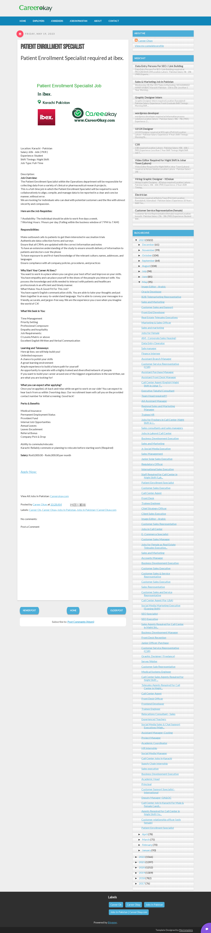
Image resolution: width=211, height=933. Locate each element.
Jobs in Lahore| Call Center (156, 433)
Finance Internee (150, 353)
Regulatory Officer (152, 464)
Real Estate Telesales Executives (159, 317)
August (146, 265)
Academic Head (150, 779)
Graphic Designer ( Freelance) (158, 656)
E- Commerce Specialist (154, 534)
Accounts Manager (152, 557)
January (146, 850)
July (144, 271)
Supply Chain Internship (154, 763)
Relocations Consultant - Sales (158, 713)
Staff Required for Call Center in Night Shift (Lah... (159, 476)
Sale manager (148, 348)
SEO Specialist (149, 613)
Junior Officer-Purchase (155, 642)
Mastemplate (186, 930)
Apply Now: (29, 472)
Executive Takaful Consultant (157, 390)
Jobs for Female (150, 332)
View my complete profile (149, 45)
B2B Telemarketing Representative (161, 296)
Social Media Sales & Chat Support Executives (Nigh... (160, 726)
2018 (142, 878)
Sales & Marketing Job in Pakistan (154, 81)
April (145, 834)
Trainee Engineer (150, 503)
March (146, 839)
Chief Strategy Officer (154, 508)
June (144, 276)
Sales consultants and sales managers (162, 427)
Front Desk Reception (153, 637)
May (144, 281)
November (148, 250)
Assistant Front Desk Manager (158, 377)
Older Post (116, 610)
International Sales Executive (157, 469)
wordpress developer (147, 113)
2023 (142, 239)
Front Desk (147, 498)
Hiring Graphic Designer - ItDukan (154, 179)
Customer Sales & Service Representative (155, 575)
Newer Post (29, 610)
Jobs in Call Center (152, 529)
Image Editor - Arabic (153, 286)
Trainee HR (147, 414)
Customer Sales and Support (157, 307)
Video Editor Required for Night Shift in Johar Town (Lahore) (160, 162)
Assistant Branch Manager (156, 358)
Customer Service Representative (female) (158, 210)
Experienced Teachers (153, 719)
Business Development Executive (160, 438)
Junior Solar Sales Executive (156, 458)
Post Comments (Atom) (80, 621)
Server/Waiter (149, 661)
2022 (142, 856)
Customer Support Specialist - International (158, 791)
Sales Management (152, 453)
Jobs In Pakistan (66, 509)
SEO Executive (149, 619)
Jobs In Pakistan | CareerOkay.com (96, 509)
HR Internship (149, 748)
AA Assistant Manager (154, 400)
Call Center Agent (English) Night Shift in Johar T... (160, 384)
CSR (137, 144)
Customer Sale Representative (158, 666)
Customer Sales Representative (159, 523)
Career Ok (35, 509)
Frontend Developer (152, 703)
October (147, 255)
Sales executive (150, 768)
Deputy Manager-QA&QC (156, 797)
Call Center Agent (151, 492)
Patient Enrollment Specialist (52, 47)
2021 (142, 862)
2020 (142, 867)
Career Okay (49, 509)
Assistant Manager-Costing (157, 732)
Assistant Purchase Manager (157, 372)
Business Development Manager (159, 632)
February (147, 844)
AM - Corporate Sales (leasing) (158, 338)
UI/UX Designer (144, 128)
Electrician (141, 194)
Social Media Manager (154, 753)
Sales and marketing (152, 327)
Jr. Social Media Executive (156, 448)
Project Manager (151, 737)
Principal (146, 784)
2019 (142, 872)
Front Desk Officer (152, 698)
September (148, 260)
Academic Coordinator (154, 743)
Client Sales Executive (153, 513)
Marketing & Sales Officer (156, 322)
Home (73, 610)
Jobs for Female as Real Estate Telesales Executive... (158, 546)
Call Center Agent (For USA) (157, 600)
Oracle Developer (151, 291)
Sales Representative (153, 586)
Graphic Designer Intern (148, 97)
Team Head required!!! (154, 395)
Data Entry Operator (153, 343)
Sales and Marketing (153, 301)
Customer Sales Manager (155, 539)
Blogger (112, 922)
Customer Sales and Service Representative (156, 593)
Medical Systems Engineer (156, 671)
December (148, 244)
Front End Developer (153, 312)
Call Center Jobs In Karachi (156, 758)
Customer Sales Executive (155, 487)
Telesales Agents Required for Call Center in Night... (160, 686)
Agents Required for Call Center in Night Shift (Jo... (160, 812)
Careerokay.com (59, 496)
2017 (142, 883)
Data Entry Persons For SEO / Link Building (159, 66)
